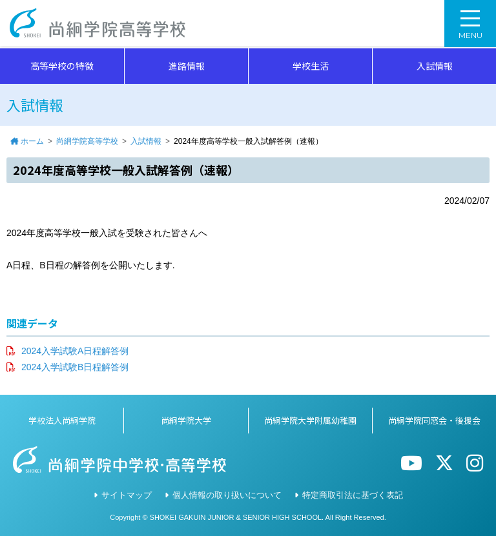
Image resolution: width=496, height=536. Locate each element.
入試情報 (435, 65)
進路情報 (187, 65)
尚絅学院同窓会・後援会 (434, 420)
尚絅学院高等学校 (99, 24)
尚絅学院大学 (186, 420)
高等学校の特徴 (62, 65)
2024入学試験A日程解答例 (75, 351)
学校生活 (311, 65)
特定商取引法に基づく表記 (352, 495)
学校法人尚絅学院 (62, 420)
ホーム (32, 141)
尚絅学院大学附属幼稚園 (310, 420)
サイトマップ (126, 495)
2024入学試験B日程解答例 (75, 367)
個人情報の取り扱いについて (227, 495)
